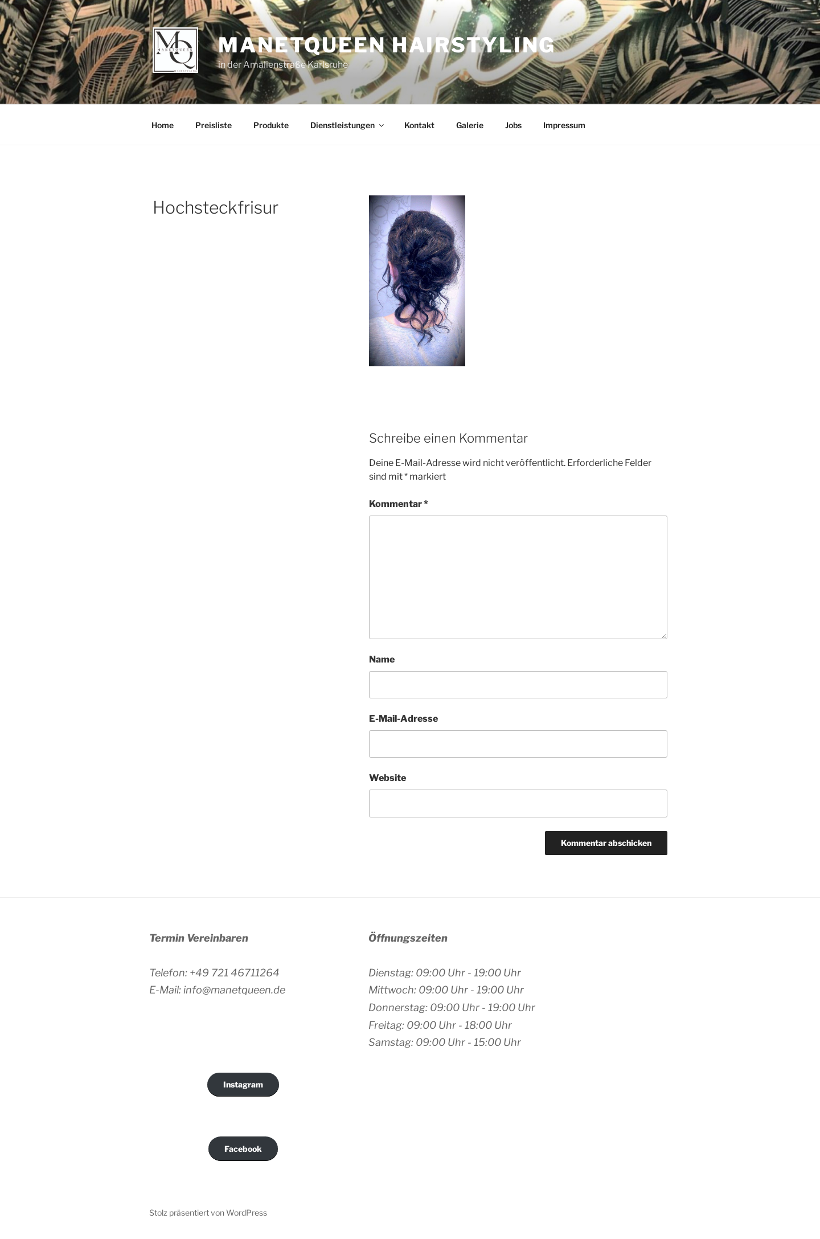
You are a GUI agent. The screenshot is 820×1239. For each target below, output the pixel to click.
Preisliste (213, 125)
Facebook (243, 1149)
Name (382, 659)
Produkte (271, 125)
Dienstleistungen (348, 125)
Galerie (469, 125)
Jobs (513, 125)
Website (387, 777)
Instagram (243, 1084)
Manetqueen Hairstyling (387, 45)
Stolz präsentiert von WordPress (208, 1212)
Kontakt (419, 125)
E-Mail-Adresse (403, 718)
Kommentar (398, 503)
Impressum (564, 125)
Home (162, 125)
